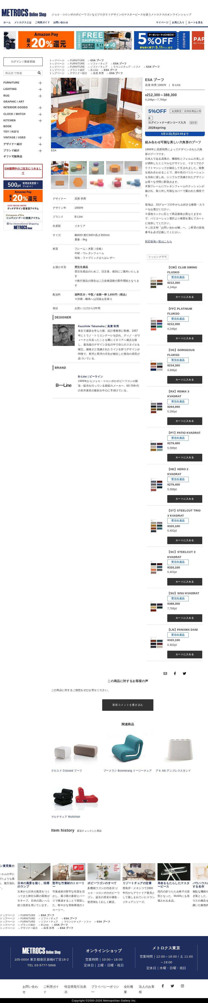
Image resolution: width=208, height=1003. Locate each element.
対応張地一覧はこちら (158, 241)
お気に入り (178, 22)
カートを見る (195, 22)
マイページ (162, 22)
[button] (138, 116)
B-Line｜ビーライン (90, 376)
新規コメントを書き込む (127, 704)
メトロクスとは (23, 22)
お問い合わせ (60, 22)
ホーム (7, 22)
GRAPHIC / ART (13, 101)
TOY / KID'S (11, 131)
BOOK (7, 126)
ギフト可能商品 (12, 156)
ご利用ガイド (42, 22)
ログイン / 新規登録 (23, 61)
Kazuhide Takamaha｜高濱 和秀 (98, 326)
